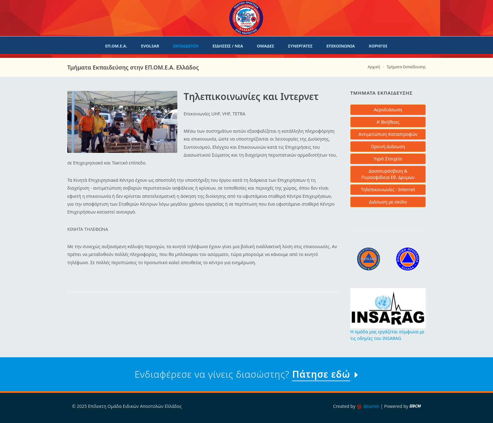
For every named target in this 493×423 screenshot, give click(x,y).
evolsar (150, 46)
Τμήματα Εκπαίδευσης (406, 67)
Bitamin (368, 406)
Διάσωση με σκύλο (388, 202)
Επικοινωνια (340, 46)
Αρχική (374, 67)
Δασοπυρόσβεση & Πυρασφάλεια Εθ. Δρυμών (387, 174)
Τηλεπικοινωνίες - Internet (388, 189)
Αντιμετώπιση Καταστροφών (388, 134)
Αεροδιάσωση (388, 110)
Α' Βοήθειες (387, 122)
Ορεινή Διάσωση (388, 146)
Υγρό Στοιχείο (388, 159)
